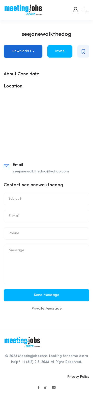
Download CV (23, 51)
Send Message (46, 295)
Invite (60, 51)
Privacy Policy (78, 376)
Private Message (46, 309)
